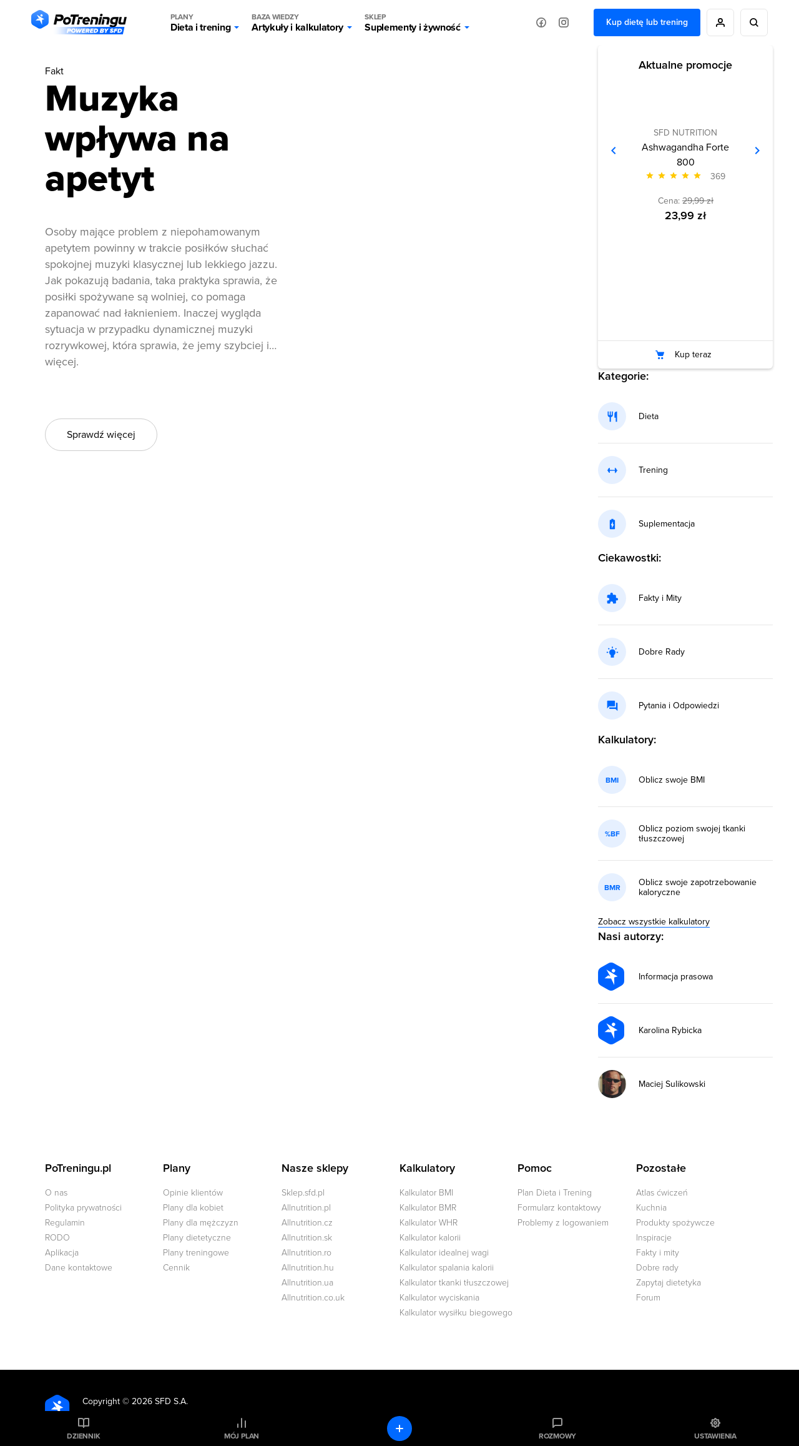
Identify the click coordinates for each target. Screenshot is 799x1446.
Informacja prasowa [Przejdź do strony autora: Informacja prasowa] (676, 977)
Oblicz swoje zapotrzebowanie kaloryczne (698, 888)
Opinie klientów (193, 1192)
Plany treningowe (196, 1252)
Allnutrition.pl (306, 1207)
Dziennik (83, 1436)
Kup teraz (693, 354)
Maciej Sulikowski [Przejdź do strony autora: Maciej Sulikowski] (672, 1084)
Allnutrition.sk (307, 1237)
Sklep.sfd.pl (303, 1192)
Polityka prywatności (83, 1207)
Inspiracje (654, 1237)
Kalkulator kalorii (430, 1237)
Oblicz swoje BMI (672, 780)
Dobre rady (657, 1267)
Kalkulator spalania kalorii (447, 1267)
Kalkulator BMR (428, 1207)
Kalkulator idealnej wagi (444, 1252)
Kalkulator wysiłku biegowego (456, 1312)
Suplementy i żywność (413, 22)
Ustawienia (715, 1436)
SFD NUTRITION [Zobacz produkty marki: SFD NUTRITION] (685, 132)
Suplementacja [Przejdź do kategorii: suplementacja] (667, 524)
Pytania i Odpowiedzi (679, 706)
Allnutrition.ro (306, 1252)
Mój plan (241, 1436)
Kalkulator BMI (426, 1192)
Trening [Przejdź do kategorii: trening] (653, 470)
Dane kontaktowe (78, 1267)
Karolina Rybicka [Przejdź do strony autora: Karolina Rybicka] (670, 1031)
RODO (57, 1237)
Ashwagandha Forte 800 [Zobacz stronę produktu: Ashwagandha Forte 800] (685, 155)
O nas (56, 1192)
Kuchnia (651, 1207)
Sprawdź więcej (101, 434)
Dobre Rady (662, 652)
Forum (648, 1297)
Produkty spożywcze (675, 1222)
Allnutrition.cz (307, 1222)
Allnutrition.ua (307, 1282)
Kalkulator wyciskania (439, 1297)
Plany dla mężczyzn (200, 1222)
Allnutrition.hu (308, 1267)
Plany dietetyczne (197, 1237)
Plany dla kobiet (193, 1207)
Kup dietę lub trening (647, 22)
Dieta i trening (200, 22)
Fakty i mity (657, 1252)
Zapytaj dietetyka (668, 1282)
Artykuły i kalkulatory (297, 22)
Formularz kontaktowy (559, 1207)
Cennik (176, 1267)
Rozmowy (557, 1436)
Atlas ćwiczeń (662, 1192)
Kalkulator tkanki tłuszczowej (454, 1282)
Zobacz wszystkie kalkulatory (654, 921)
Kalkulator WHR (429, 1222)
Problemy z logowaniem (563, 1222)
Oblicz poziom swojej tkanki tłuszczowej (692, 834)
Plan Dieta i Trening (554, 1192)
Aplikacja (62, 1252)
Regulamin (65, 1222)
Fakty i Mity (660, 598)
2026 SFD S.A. (160, 1401)
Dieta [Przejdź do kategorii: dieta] (649, 417)
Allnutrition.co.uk (313, 1297)
